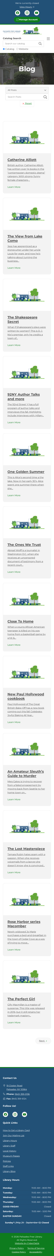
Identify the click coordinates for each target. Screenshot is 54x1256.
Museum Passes (11, 1156)
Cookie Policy (19, 1252)
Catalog (9, 49)
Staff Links (8, 1166)
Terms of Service (35, 1248)
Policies (7, 1161)
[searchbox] (27, 97)
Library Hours (10, 1140)
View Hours (27, 7)
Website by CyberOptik (27, 1243)
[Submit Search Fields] (45, 97)
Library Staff (9, 1145)
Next (43, 1040)
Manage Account (27, 19)
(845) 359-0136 (22, 1094)
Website (23, 49)
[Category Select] (27, 90)
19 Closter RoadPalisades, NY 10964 (16, 1087)
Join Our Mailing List (13, 1135)
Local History (9, 1151)
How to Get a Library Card (16, 1130)
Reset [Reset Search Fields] (27, 103)
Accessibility (35, 1252)
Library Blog (9, 1171)
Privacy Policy (17, 1248)
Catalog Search (12, 38)
